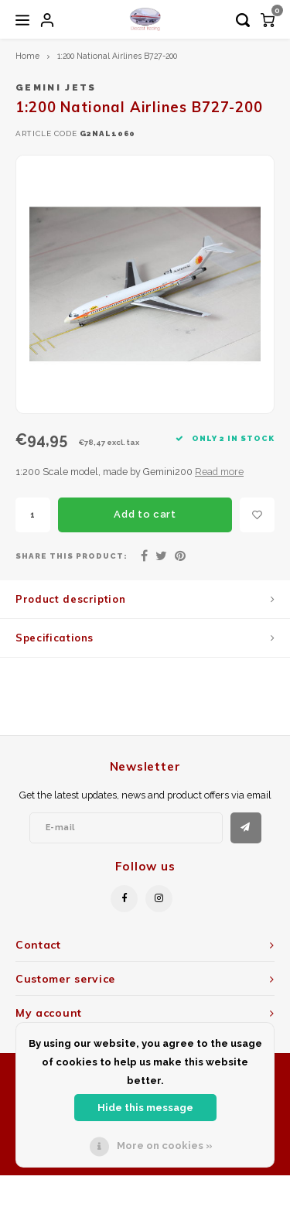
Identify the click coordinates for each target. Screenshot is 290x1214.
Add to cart (145, 514)
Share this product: (71, 556)
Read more (219, 471)
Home (27, 55)
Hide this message (145, 1107)
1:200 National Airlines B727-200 (117, 55)
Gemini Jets (56, 87)
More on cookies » (165, 1145)
